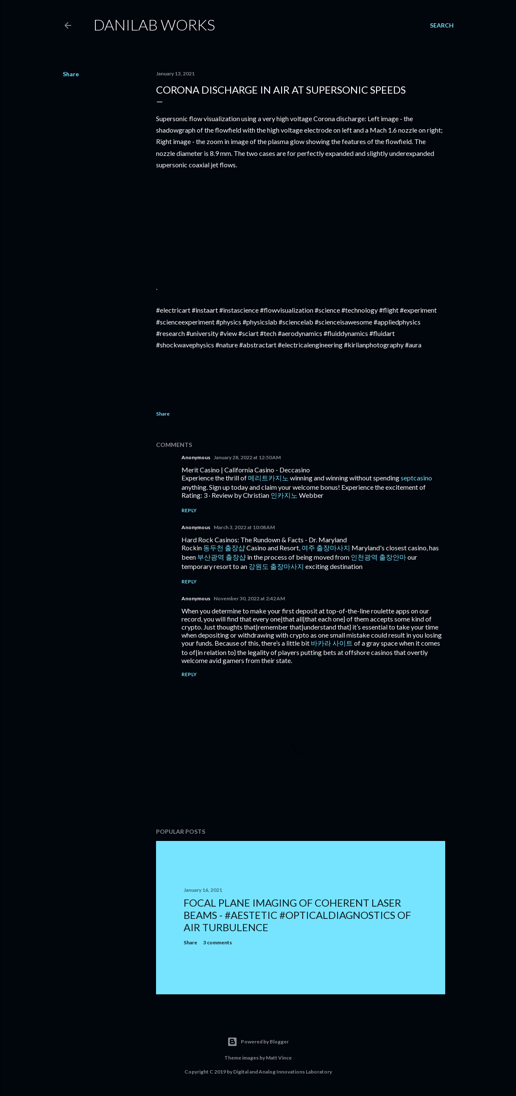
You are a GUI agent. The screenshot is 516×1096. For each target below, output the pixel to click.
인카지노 (284, 495)
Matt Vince (279, 1057)
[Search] (442, 25)
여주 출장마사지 (325, 548)
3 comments (217, 942)
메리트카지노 (268, 478)
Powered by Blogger (258, 1042)
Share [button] (71, 74)
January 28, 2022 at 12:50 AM (247, 457)
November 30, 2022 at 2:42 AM (249, 598)
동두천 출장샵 (224, 548)
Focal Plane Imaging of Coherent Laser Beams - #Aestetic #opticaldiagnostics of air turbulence (297, 914)
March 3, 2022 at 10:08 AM (244, 527)
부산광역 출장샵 (221, 557)
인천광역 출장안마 (378, 557)
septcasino (416, 478)
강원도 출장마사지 (276, 566)
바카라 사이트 (332, 643)
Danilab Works (154, 24)
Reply (189, 510)
